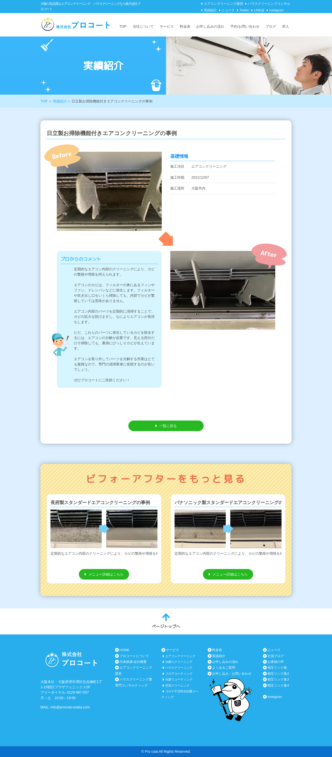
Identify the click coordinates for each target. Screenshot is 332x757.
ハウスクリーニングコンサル (269, 4)
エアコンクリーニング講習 (223, 4)
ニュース (228, 10)
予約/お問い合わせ (244, 26)
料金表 (185, 26)
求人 (285, 26)
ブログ (270, 26)
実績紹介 (210, 10)
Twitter (244, 10)
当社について (143, 26)
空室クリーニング (177, 685)
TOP (123, 26)
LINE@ (259, 10)
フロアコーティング (178, 673)
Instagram (276, 10)
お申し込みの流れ (210, 26)
